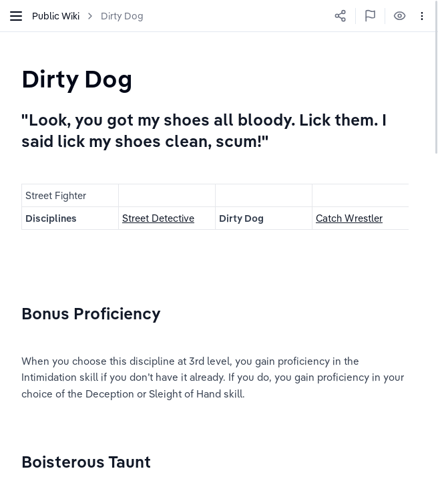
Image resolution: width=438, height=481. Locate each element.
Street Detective (158, 218)
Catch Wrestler (349, 218)
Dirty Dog (122, 16)
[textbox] (77, 78)
